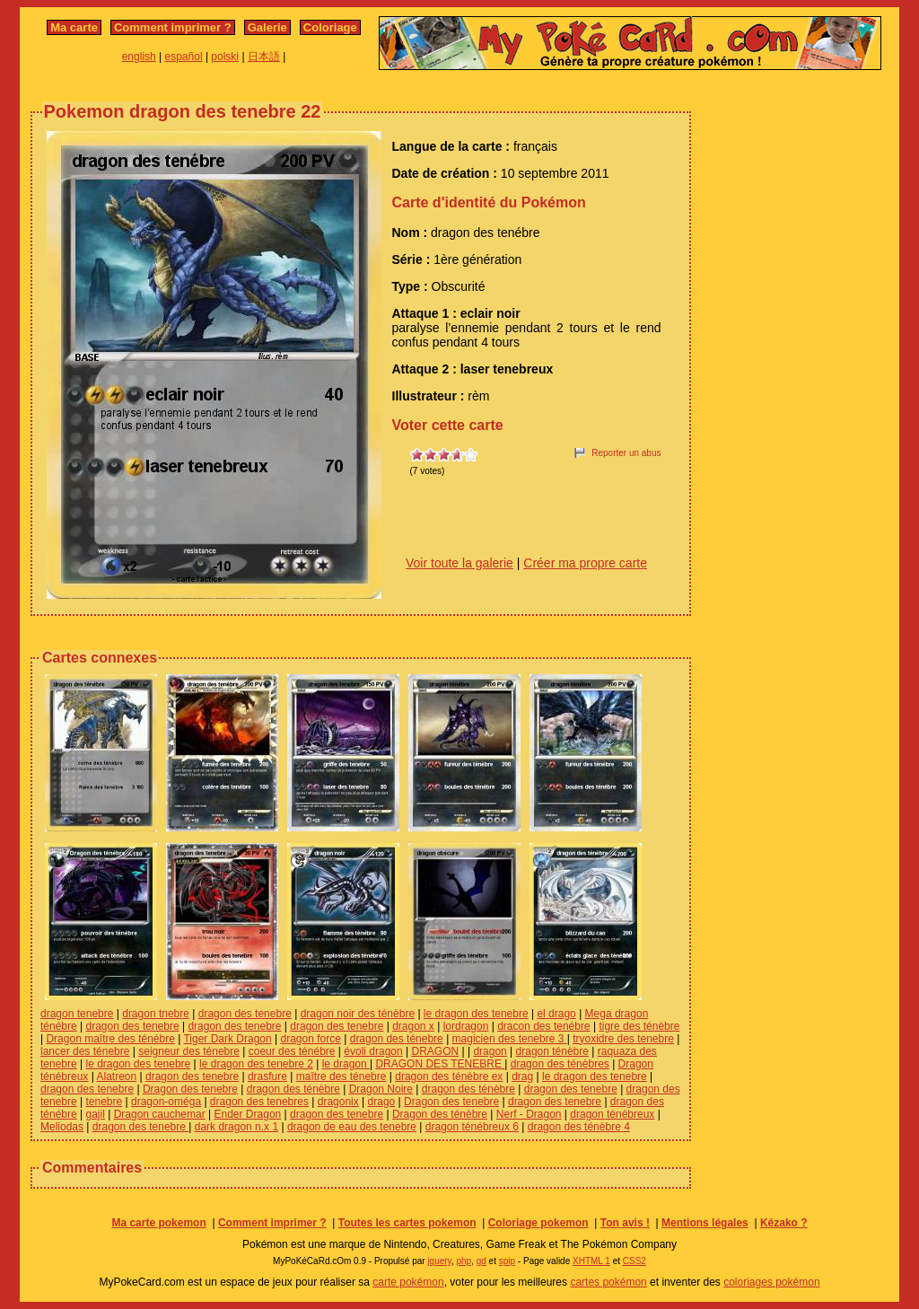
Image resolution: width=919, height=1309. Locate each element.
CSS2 (634, 1261)
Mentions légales (704, 1223)
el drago (556, 1013)
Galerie (267, 27)
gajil (95, 1114)
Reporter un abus (626, 453)
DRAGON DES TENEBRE (439, 1064)
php (463, 1261)
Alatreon (117, 1076)
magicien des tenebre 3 (509, 1038)
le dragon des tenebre (476, 1013)
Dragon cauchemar (160, 1114)
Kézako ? (784, 1223)
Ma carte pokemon (158, 1223)
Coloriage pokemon (538, 1223)
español (184, 56)
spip (507, 1261)
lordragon (466, 1026)
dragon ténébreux (612, 1114)
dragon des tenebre (245, 1013)
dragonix (338, 1101)
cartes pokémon (608, 1282)
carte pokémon (407, 1282)
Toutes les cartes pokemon (407, 1223)
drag (522, 1076)
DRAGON (435, 1051)
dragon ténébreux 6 (472, 1126)
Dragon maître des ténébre (110, 1038)
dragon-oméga (166, 1101)
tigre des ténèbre (639, 1026)
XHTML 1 (591, 1261)
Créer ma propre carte (585, 563)
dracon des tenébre (543, 1026)
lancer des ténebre (84, 1051)
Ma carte (74, 27)
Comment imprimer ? (173, 27)
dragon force (311, 1038)
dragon (489, 1051)
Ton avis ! (625, 1223)
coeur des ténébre (292, 1051)
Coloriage (330, 27)
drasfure (267, 1076)
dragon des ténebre (396, 1038)
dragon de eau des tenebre (351, 1126)
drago (382, 1101)
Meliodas (61, 1126)
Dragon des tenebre (190, 1089)
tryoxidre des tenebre (623, 1038)
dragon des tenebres (259, 1101)
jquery (439, 1261)
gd (481, 1261)
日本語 (264, 56)
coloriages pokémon (771, 1282)
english (139, 56)
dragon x (413, 1026)
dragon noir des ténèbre (358, 1013)
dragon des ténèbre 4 (579, 1126)
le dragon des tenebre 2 (256, 1064)
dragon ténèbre (552, 1051)
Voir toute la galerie (459, 563)
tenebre (104, 1101)
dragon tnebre (155, 1013)
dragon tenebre (76, 1013)
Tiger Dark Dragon (227, 1038)
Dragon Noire (381, 1089)
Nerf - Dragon (529, 1114)
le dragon (346, 1064)
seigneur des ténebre (189, 1051)
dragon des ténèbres (560, 1064)
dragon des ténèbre (293, 1089)
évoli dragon (373, 1051)
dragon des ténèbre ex (449, 1076)
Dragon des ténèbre (439, 1114)
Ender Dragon (248, 1114)
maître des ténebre (341, 1076)
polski (225, 56)
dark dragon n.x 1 (236, 1126)
